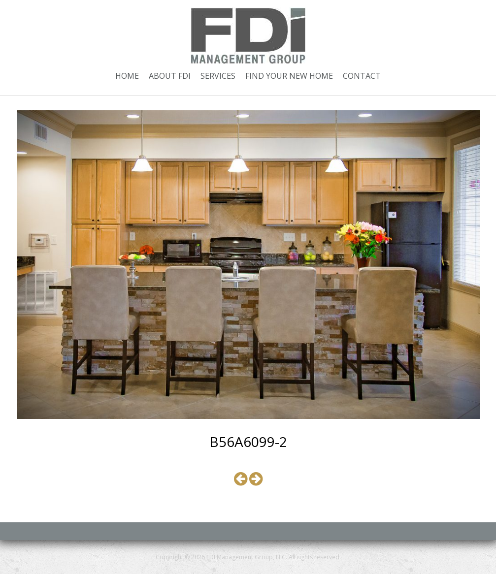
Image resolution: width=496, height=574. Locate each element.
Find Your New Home (289, 75)
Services (217, 75)
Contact (362, 75)
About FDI (170, 75)
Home (127, 75)
